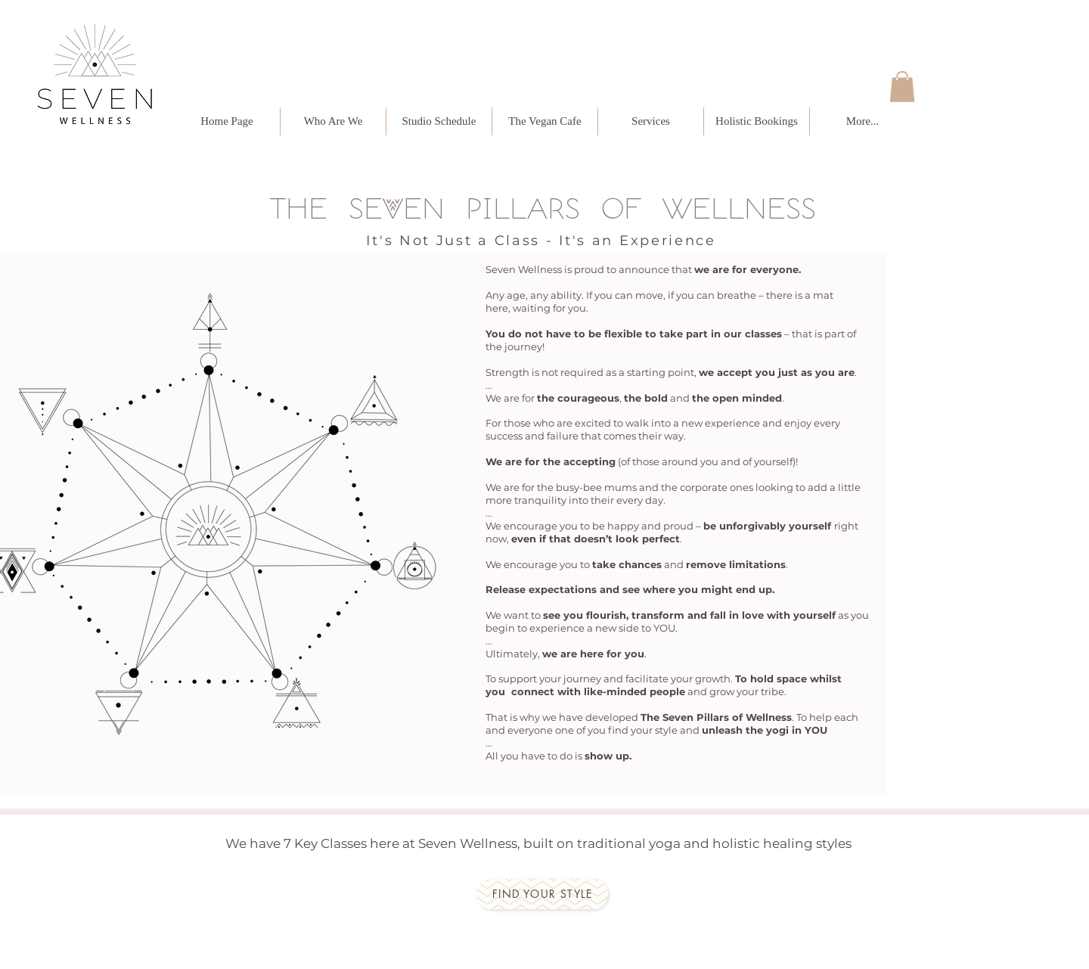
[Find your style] (542, 894)
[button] (902, 86)
